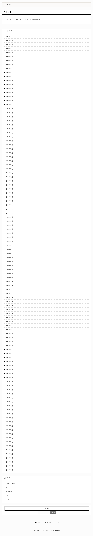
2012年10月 (10, 329)
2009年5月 (9, 458)
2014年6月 (9, 269)
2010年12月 (10, 398)
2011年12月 (10, 349)
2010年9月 (9, 406)
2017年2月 (9, 161)
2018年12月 (10, 105)
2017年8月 (9, 145)
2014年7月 (9, 265)
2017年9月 (9, 141)
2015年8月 (9, 221)
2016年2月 (9, 197)
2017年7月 (9, 149)
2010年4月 (9, 426)
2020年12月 (10, 48)
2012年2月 (9, 341)
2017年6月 (9, 153)
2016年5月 (9, 185)
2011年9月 (9, 362)
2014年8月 (9, 261)
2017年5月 (9, 157)
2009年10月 (10, 442)
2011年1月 (9, 394)
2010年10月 (10, 402)
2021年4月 (9, 44)
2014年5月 (9, 273)
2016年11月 (10, 169)
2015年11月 (10, 209)
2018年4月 (9, 121)
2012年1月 (9, 345)
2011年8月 (9, 366)
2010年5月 (9, 422)
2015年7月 (9, 225)
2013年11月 (10, 293)
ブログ (57, 522)
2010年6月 (9, 418)
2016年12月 (10, 165)
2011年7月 (9, 370)
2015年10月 (10, 213)
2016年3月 (9, 193)
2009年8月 (9, 450)
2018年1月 (9, 129)
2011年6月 (9, 374)
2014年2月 (9, 281)
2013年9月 (9, 297)
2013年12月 (10, 289)
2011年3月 (9, 386)
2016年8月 (9, 177)
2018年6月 (9, 117)
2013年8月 (9, 301)
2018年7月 (9, 113)
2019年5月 (9, 89)
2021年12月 (10, 36)
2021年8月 (9, 40)
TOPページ (37, 522)
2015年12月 (10, 205)
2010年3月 (9, 430)
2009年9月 (9, 446)
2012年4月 (9, 337)
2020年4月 (9, 60)
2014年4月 (9, 277)
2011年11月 (10, 353)
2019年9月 (9, 81)
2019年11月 (10, 72)
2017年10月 (10, 137)
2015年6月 (9, 229)
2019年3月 (9, 93)
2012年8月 (9, 333)
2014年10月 (10, 253)
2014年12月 (10, 245)
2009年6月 (9, 454)
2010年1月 (9, 434)
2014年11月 (10, 249)
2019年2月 (9, 97)
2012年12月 (10, 325)
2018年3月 (9, 125)
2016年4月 (9, 189)
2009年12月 (10, 438)
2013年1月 (9, 321)
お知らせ (9, 487)
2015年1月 (9, 241)
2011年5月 (9, 378)
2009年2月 (9, 470)
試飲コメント (10, 499)
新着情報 (9, 491)
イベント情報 (10, 483)
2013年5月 (9, 309)
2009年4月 (9, 462)
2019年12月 (10, 68)
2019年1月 (9, 101)
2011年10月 (10, 358)
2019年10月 (10, 76)
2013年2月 (9, 317)
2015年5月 (9, 233)
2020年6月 (9, 56)
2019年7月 (9, 85)
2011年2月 (9, 390)
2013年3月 (9, 313)
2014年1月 (9, 285)
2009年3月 (9, 466)
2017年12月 (10, 133)
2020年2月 (9, 64)
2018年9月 (9, 109)
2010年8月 (9, 410)
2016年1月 (9, 201)
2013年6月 (9, 305)
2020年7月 (9, 52)
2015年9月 (9, 217)
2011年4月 (9, 382)
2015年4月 (9, 237)
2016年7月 (9, 181)
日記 (7, 495)
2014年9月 (9, 257)
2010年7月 (9, 414)
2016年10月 (10, 173)
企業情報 (48, 522)
